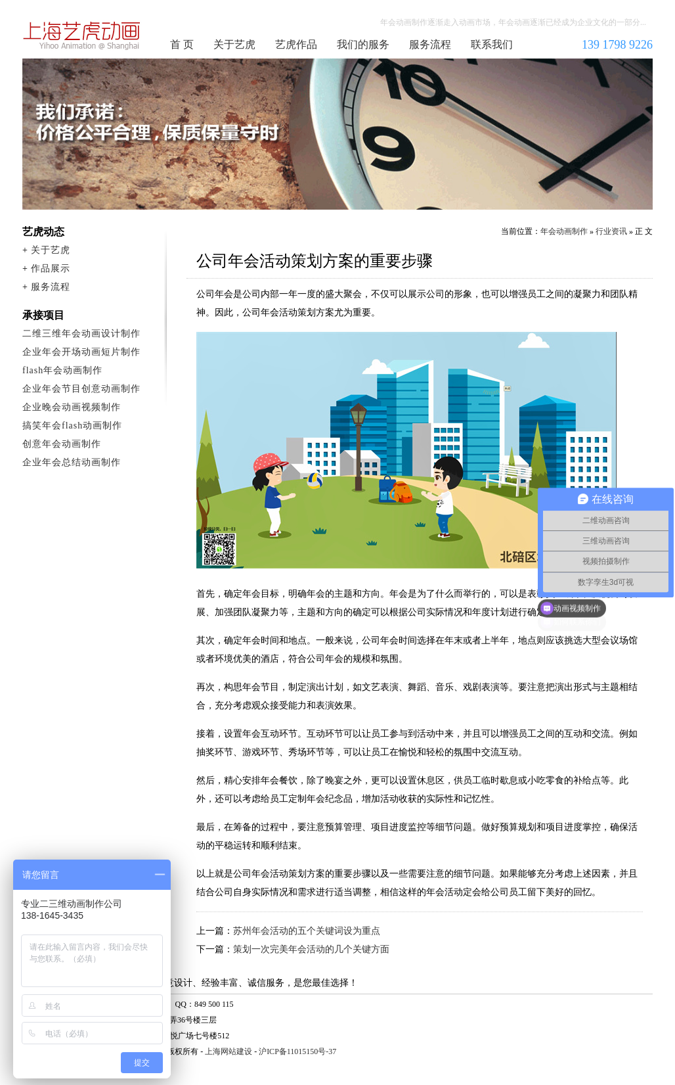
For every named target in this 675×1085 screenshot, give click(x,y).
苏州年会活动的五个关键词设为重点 (306, 931)
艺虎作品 (296, 44)
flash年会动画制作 (62, 370)
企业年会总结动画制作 (71, 462)
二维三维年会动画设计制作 (81, 333)
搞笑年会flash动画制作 (72, 425)
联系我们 (492, 44)
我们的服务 (363, 44)
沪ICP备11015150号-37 (297, 1051)
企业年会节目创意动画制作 (81, 389)
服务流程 (430, 44)
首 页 (182, 44)
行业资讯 (611, 231)
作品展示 (50, 268)
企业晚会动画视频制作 (71, 407)
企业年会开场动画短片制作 (81, 352)
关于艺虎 (234, 44)
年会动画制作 (82, 35)
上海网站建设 (228, 1051)
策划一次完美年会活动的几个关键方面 (311, 949)
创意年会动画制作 (61, 444)
